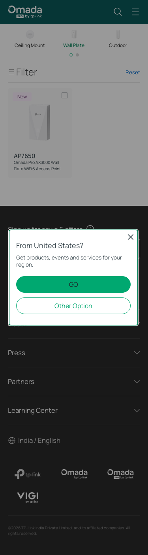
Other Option (73, 305)
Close (130, 237)
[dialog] (74, 277)
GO (73, 284)
